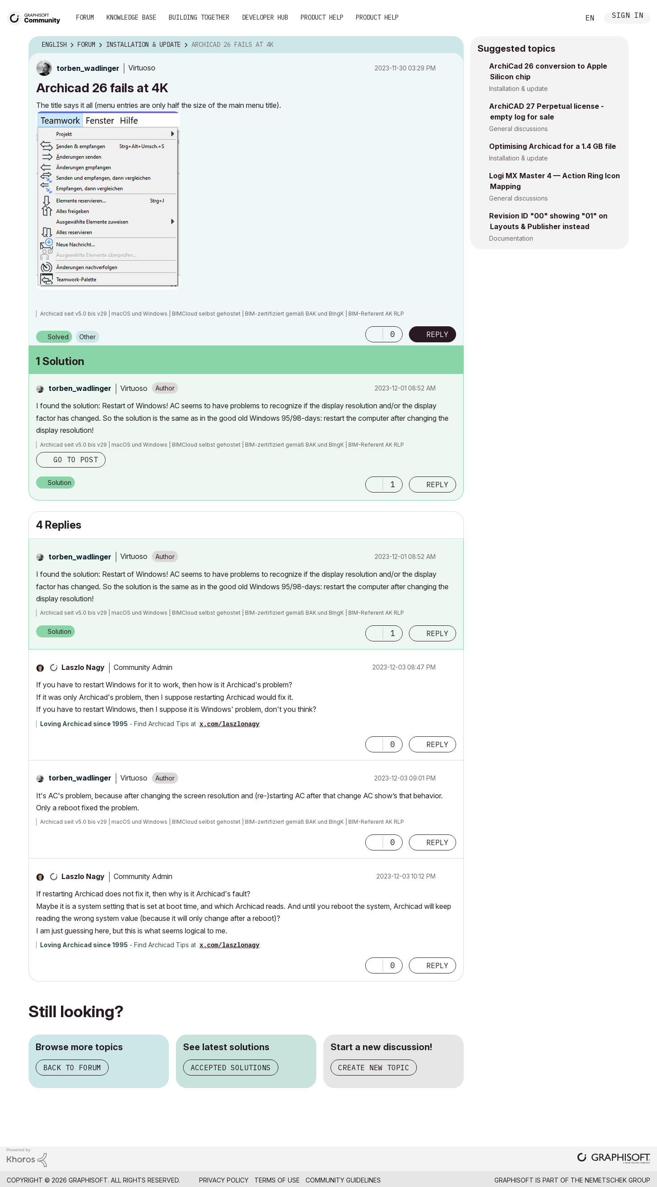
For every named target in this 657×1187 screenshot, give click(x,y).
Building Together (199, 17)
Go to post (75, 459)
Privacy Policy (224, 1180)
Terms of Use (277, 1180)
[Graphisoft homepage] (613, 1159)
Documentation (511, 238)
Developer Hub (265, 17)
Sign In (627, 16)
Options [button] (451, 45)
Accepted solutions (231, 1067)
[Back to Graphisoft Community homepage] (36, 17)
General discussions (518, 128)
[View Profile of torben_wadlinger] (88, 68)
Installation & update (518, 88)
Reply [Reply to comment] (437, 484)
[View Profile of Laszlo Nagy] (83, 667)
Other (87, 337)
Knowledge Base (131, 17)
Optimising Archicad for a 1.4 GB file (552, 146)
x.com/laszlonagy (229, 724)
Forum (85, 17)
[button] (108, 200)
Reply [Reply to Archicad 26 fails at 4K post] (437, 334)
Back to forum (72, 1067)
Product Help (322, 17)
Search (563, 18)
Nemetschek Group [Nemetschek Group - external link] (617, 1180)
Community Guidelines (343, 1180)
